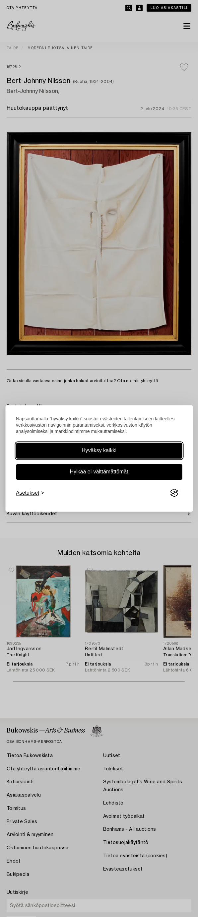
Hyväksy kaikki (99, 450)
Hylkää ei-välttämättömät (99, 471)
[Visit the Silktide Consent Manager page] (174, 493)
